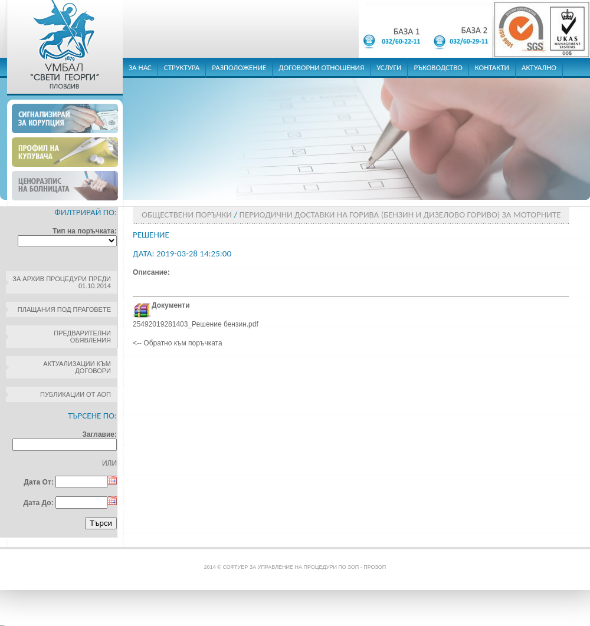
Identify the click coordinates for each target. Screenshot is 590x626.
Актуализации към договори (77, 367)
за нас (140, 67)
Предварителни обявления (82, 337)
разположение (239, 67)
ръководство (438, 67)
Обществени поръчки (187, 214)
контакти (492, 67)
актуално (539, 67)
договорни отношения (321, 67)
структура (182, 67)
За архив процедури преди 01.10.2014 (61, 282)
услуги (388, 67)
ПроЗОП (374, 567)
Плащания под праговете (64, 309)
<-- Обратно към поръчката (177, 343)
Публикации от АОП (75, 394)
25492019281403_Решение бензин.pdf (195, 324)
